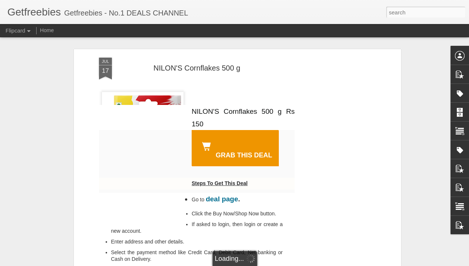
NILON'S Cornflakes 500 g (196, 68)
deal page (222, 199)
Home (47, 30)
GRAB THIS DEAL (235, 149)
